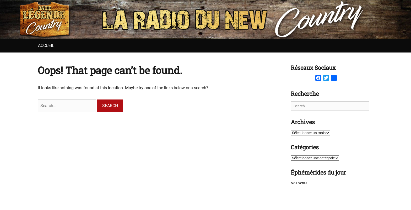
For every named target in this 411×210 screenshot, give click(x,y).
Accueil (46, 45)
